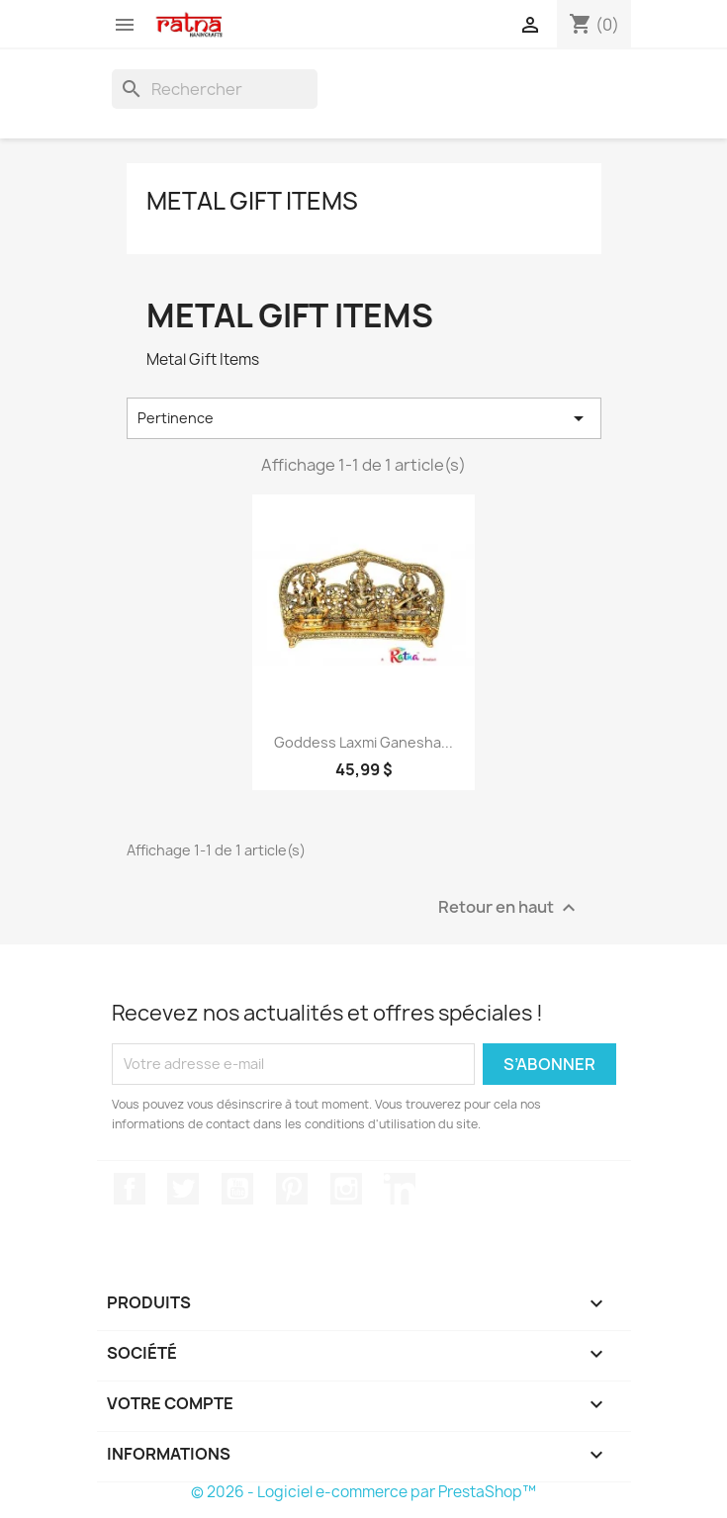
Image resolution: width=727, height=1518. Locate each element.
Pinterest (292, 1189)
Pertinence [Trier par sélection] (364, 418)
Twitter (183, 1189)
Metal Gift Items (252, 201)
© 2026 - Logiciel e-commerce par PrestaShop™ (363, 1491)
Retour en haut (509, 907)
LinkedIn (399, 1189)
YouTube (237, 1189)
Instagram (346, 1189)
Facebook (129, 1189)
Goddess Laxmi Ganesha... (363, 742)
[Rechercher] (215, 89)
